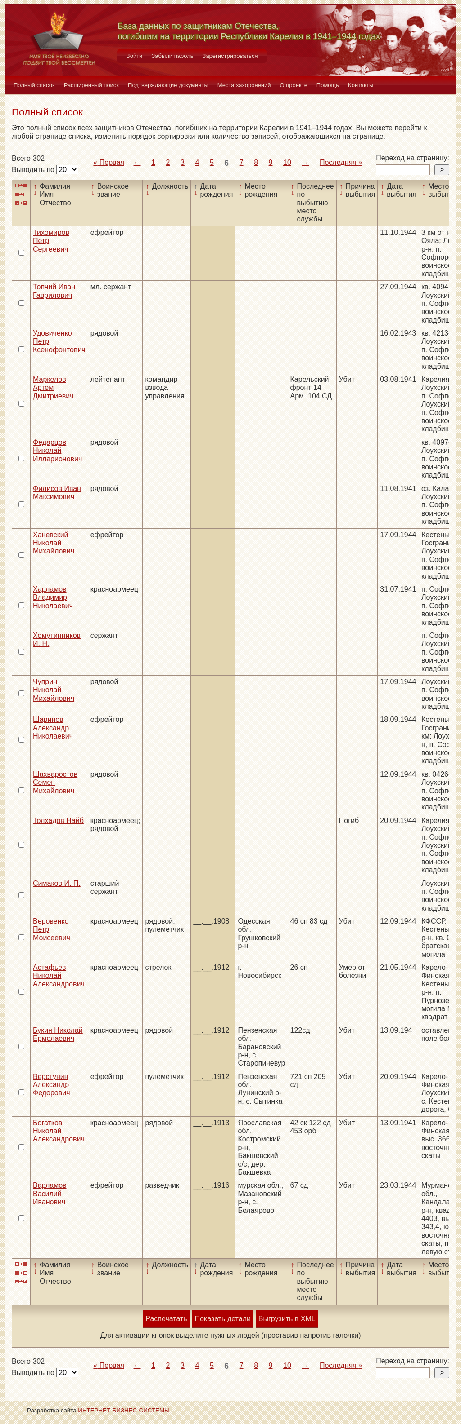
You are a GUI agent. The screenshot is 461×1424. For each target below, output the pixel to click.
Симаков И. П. (57, 883)
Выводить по (34, 169)
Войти (134, 56)
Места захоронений (244, 85)
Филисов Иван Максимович (57, 492)
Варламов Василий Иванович (50, 1193)
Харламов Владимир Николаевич (53, 597)
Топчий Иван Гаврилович (54, 291)
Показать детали (222, 1318)
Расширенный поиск (91, 85)
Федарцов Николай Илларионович (57, 450)
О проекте (293, 85)
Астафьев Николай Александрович (59, 976)
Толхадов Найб (58, 820)
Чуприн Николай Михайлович (53, 690)
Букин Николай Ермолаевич (58, 1034)
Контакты (360, 85)
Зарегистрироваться (230, 56)
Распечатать (166, 1318)
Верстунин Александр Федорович (51, 1085)
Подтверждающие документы (168, 85)
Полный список (34, 85)
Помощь (327, 85)
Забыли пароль (172, 56)
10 (287, 162)
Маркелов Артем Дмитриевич (53, 388)
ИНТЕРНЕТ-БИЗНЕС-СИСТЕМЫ (124, 1410)
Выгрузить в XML (287, 1318)
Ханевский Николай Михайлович (53, 543)
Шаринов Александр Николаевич (53, 728)
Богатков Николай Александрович (59, 1131)
